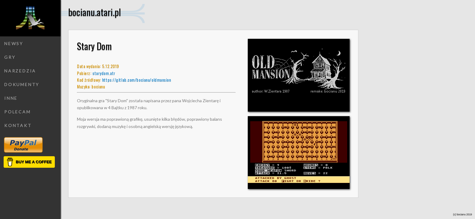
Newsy (13, 43)
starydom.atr (103, 73)
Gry (9, 57)
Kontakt (18, 125)
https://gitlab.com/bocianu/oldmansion (136, 79)
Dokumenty (21, 84)
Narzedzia (20, 70)
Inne (11, 98)
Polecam (17, 111)
